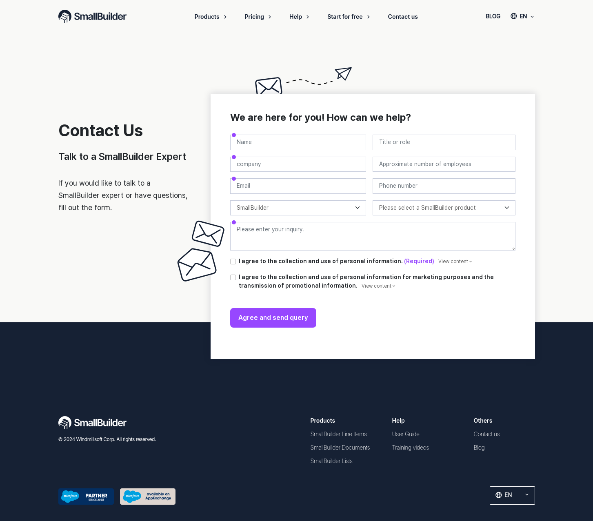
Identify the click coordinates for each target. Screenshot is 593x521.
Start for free (349, 16)
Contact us (403, 16)
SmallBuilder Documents (340, 447)
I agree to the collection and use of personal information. (356, 261)
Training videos (410, 447)
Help (300, 16)
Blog (479, 447)
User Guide (406, 433)
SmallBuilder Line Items (339, 433)
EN (522, 16)
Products (212, 16)
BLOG (493, 16)
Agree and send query (273, 317)
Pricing (259, 16)
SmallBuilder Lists (332, 460)
